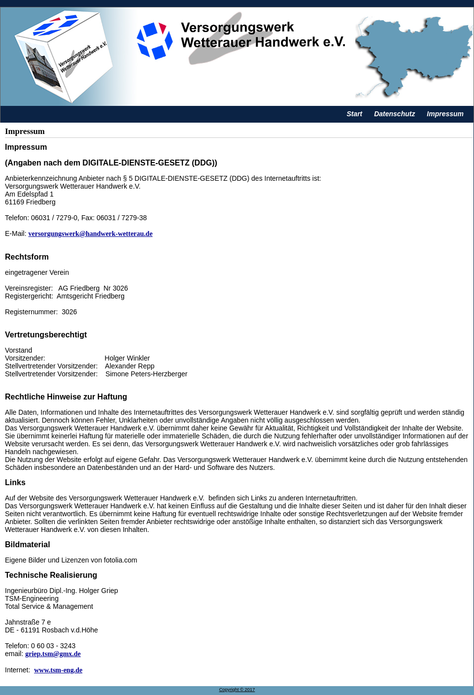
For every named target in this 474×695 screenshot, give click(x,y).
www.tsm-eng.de (58, 670)
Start (354, 114)
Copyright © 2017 (237, 689)
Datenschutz (394, 114)
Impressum (445, 114)
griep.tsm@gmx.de (53, 654)
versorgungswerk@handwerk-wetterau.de (90, 233)
